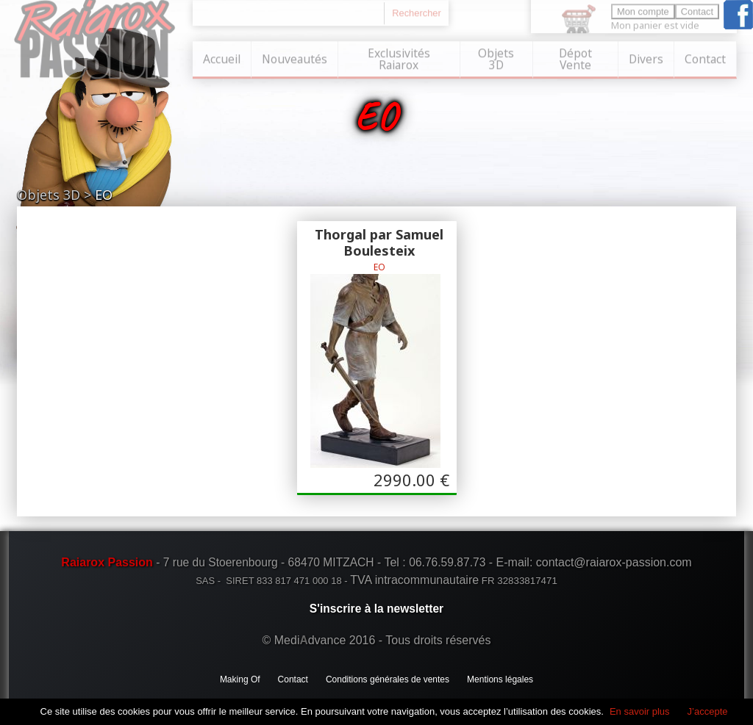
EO (104, 194)
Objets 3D (496, 57)
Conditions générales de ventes (387, 679)
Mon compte (643, 9)
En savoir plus (640, 711)
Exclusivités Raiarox (399, 57)
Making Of (240, 679)
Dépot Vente (575, 57)
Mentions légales (500, 679)
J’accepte (708, 711)
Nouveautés (294, 57)
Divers (646, 57)
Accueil (221, 57)
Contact (705, 57)
